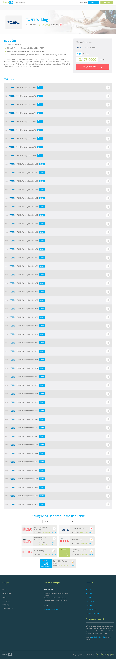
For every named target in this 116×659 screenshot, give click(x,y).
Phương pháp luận (92, 613)
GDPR (4, 597)
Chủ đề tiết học (91, 609)
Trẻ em (88, 598)
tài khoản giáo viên (98, 637)
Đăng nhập (5, 605)
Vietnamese (20, 3)
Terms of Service (7, 608)
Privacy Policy (6, 601)
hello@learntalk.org (51, 609)
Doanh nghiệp (6, 593)
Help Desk (83, 2)
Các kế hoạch (90, 601)
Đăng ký (88, 590)
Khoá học (89, 605)
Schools (4, 590)
